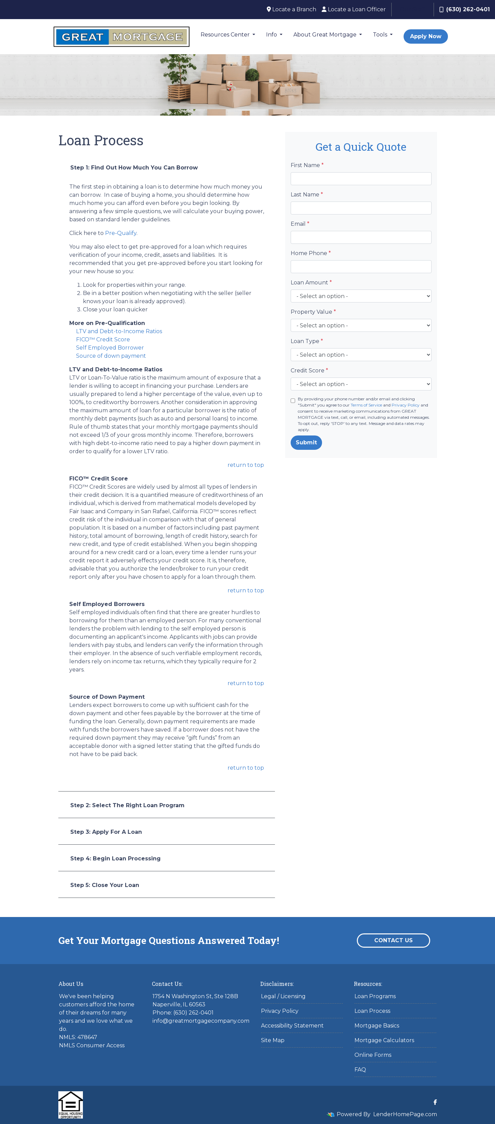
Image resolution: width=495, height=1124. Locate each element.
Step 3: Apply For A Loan (106, 832)
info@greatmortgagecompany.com (200, 1021)
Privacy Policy (406, 405)
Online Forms (372, 1055)
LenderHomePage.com (405, 1114)
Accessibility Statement (292, 1025)
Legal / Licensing (283, 996)
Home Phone (311, 253)
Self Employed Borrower (110, 347)
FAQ (360, 1069)
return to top (246, 465)
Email (300, 224)
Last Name (307, 194)
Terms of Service (366, 405)
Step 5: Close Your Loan (104, 885)
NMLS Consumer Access (92, 1045)
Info (272, 34)
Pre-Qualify (120, 233)
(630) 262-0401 (464, 9)
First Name (307, 165)
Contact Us (393, 940)
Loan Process (372, 1011)
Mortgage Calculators (384, 1040)
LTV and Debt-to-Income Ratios (119, 331)
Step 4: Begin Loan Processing (115, 858)
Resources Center (226, 34)
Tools (381, 34)
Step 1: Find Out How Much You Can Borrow (134, 167)
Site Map (273, 1040)
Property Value (313, 312)
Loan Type (307, 341)
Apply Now (425, 36)
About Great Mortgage (325, 34)
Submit (306, 442)
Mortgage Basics (376, 1025)
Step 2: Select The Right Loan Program (127, 805)
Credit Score (309, 370)
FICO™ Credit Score (103, 339)
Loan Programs (375, 996)
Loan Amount (311, 282)
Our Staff (412, 9)
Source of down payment (111, 356)
